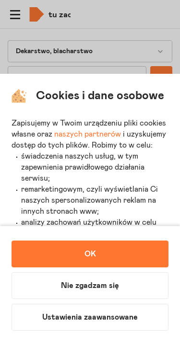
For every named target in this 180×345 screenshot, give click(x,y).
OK (90, 254)
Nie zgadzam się (90, 285)
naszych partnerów (87, 134)
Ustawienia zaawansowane (90, 317)
